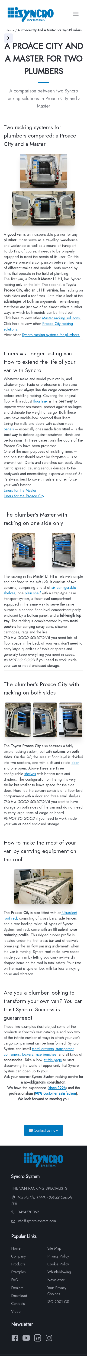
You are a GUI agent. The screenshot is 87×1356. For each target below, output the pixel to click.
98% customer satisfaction (55, 1093)
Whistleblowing (59, 1272)
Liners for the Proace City (24, 496)
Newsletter (55, 1280)
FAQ (14, 1280)
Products (18, 1264)
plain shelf (33, 593)
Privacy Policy (58, 1256)
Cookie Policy (58, 1264)
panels (9, 429)
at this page (53, 1060)
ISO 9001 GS (58, 1301)
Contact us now (43, 1130)
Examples (18, 1272)
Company (18, 1256)
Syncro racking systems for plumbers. (51, 334)
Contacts (18, 1303)
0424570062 (25, 1212)
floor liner (40, 401)
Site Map (54, 1248)
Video (16, 1311)
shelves (30, 773)
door (75, 762)
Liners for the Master (20, 490)
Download (19, 1295)
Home (10, 30)
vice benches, (46, 1054)
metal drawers (43, 1048)
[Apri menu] (8, 38)
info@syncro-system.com (33, 1221)
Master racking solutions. (61, 318)
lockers (27, 1054)
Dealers (17, 1287)
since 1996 (57, 1088)
